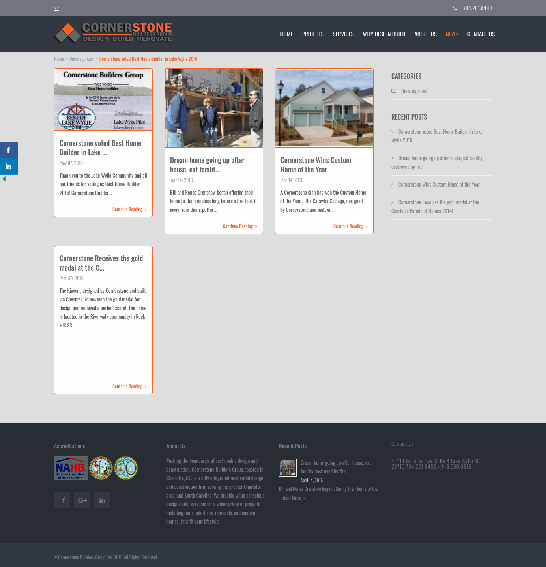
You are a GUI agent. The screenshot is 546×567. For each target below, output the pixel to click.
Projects (313, 33)
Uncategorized (81, 58)
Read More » (293, 498)
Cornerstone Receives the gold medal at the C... (101, 262)
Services (343, 33)
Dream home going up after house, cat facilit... (207, 164)
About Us (425, 33)
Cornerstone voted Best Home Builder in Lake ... (100, 147)
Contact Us (481, 33)
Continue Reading (129, 209)
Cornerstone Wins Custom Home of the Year (315, 164)
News (452, 33)
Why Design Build (384, 33)
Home (286, 33)
